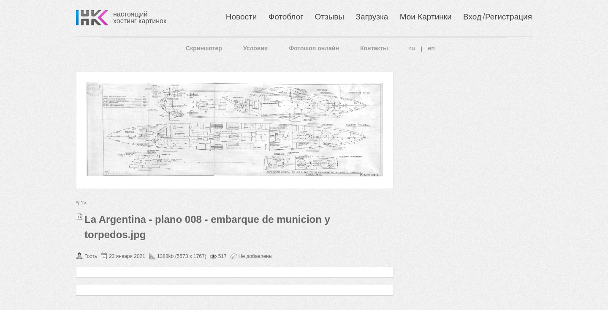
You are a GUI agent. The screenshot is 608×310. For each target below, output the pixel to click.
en (431, 48)
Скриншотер (204, 48)
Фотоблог (286, 16)
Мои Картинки (426, 16)
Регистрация (508, 16)
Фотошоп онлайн (314, 48)
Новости (241, 16)
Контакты (374, 48)
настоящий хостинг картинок (139, 18)
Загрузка (372, 16)
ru (412, 48)
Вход (472, 16)
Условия (255, 48)
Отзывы (330, 16)
